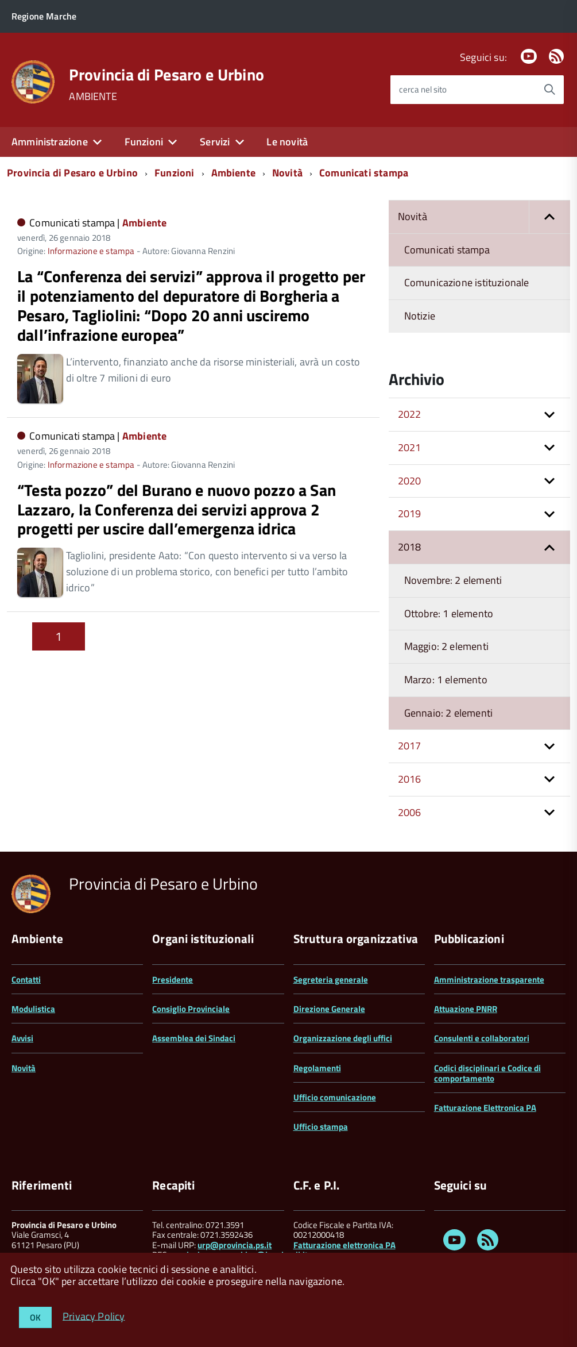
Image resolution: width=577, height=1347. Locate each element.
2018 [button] (409, 547)
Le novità (287, 141)
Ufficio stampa (320, 1126)
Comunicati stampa (363, 172)
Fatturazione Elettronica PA (485, 1107)
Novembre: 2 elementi (453, 580)
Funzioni (144, 141)
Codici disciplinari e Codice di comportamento (487, 1073)
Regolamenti (317, 1068)
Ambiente (233, 172)
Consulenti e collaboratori (481, 1038)
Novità (287, 172)
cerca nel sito (423, 89)
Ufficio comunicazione (334, 1097)
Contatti (26, 979)
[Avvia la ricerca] (549, 89)
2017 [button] (409, 745)
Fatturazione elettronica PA (344, 1245)
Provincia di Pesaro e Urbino (166, 75)
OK (35, 1317)
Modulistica (33, 1008)
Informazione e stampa (91, 250)
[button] (549, 217)
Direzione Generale (329, 1008)
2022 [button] (409, 414)
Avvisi (22, 1038)
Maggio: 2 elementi (446, 646)
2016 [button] (409, 779)
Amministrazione (49, 141)
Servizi (215, 141)
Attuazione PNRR (465, 1008)
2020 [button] (409, 480)
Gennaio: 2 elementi (448, 713)
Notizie (419, 316)
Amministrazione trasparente (489, 979)
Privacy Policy (94, 1315)
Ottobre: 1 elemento (448, 613)
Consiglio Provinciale (191, 1008)
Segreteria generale (330, 979)
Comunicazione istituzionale (466, 282)
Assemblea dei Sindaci (193, 1038)
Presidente (172, 979)
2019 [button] (409, 513)
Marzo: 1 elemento (445, 679)
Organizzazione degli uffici (342, 1038)
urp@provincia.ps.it (235, 1245)
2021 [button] (409, 447)
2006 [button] (409, 812)
